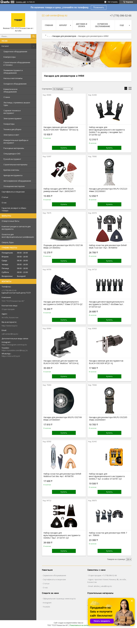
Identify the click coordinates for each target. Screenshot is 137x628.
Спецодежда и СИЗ (11, 153)
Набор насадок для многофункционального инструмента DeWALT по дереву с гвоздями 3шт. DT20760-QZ (107, 131)
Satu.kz (80, 623)
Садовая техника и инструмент (12, 111)
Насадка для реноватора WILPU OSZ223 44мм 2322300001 (108, 190)
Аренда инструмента (12, 175)
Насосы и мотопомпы (13, 78)
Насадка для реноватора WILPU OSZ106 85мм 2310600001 (62, 418)
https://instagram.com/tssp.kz (14, 344)
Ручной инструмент (12, 159)
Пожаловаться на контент (80, 625)
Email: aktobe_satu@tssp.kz (100, 586)
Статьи (5, 197)
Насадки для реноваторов (64, 36)
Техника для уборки (12, 129)
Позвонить (98, 7)
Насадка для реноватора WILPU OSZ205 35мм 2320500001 (108, 418)
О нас (4, 202)
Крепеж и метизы (11, 170)
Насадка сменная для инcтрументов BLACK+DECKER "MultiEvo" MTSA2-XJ (60, 128)
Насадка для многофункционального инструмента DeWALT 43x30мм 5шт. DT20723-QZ (106, 304)
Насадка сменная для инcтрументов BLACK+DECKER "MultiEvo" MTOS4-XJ (60, 362)
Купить (64, 148)
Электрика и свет (11, 135)
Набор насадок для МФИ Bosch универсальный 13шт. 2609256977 (59, 190)
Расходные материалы (13, 148)
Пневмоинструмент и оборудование (13, 71)
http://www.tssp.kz (9, 325)
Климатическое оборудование (10, 90)
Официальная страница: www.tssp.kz (59, 598)
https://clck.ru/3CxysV (11, 356)
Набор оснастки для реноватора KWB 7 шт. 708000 (108, 534)
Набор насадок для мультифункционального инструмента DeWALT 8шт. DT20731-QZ (61, 535)
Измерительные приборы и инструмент (15, 141)
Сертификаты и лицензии (13, 191)
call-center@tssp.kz (10, 334)
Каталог (5, 46)
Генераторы (9, 124)
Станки (6, 97)
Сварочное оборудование (15, 51)
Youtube (46, 606)
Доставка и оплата (81, 25)
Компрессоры (9, 57)
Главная (49, 25)
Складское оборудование (15, 83)
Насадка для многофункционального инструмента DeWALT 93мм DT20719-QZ (62, 303)
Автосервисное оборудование (17, 181)
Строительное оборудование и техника (16, 63)
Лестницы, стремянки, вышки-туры (16, 103)
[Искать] (33, 36)
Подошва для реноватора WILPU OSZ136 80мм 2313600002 (63, 246)
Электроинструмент (12, 118)
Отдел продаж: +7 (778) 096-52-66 (102, 575)
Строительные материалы (15, 164)
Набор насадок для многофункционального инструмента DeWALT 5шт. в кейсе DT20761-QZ (107, 476)
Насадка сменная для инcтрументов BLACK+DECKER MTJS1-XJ (106, 362)
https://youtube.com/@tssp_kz (15, 350)
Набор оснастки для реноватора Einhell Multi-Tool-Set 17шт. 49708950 (108, 246)
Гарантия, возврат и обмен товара (14, 209)
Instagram (47, 602)
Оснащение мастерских (14, 186)
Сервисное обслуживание (102, 25)
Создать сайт (21, 2)
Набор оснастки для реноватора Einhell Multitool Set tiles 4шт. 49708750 (62, 475)
